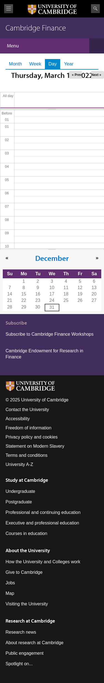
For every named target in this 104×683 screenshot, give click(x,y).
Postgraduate (19, 501)
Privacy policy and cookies (32, 437)
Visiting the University (27, 604)
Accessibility (18, 418)
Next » (96, 75)
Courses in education (26, 533)
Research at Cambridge (30, 621)
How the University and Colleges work (43, 561)
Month (15, 64)
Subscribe (16, 323)
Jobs (10, 582)
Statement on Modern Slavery (35, 446)
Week (35, 64)
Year (68, 64)
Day (54, 64)
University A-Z (19, 464)
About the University (28, 550)
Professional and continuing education (43, 512)
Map (10, 593)
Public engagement (25, 653)
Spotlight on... (19, 663)
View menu (8, 8)
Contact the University (27, 409)
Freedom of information (28, 427)
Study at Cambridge (27, 480)
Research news (21, 632)
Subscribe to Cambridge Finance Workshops (49, 334)
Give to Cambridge (24, 572)
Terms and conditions (26, 455)
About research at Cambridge (35, 642)
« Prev (77, 75)
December (52, 258)
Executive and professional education (42, 523)
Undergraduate (20, 491)
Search (95, 8)
